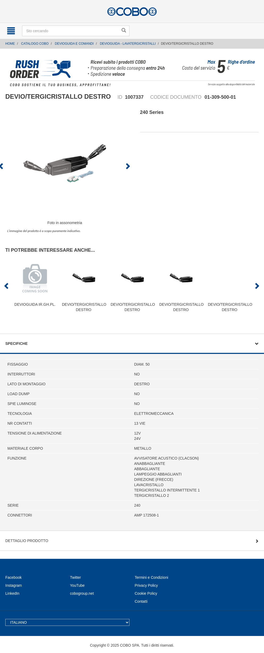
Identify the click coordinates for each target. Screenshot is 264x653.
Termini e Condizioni (151, 577)
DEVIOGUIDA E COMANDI (74, 44)
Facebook (13, 577)
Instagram (13, 585)
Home (10, 44)
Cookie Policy (146, 593)
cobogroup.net (82, 593)
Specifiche (16, 343)
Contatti (141, 601)
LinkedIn (12, 593)
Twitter (75, 577)
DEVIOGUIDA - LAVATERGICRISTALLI (128, 44)
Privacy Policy (146, 585)
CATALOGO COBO (35, 44)
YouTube (77, 585)
